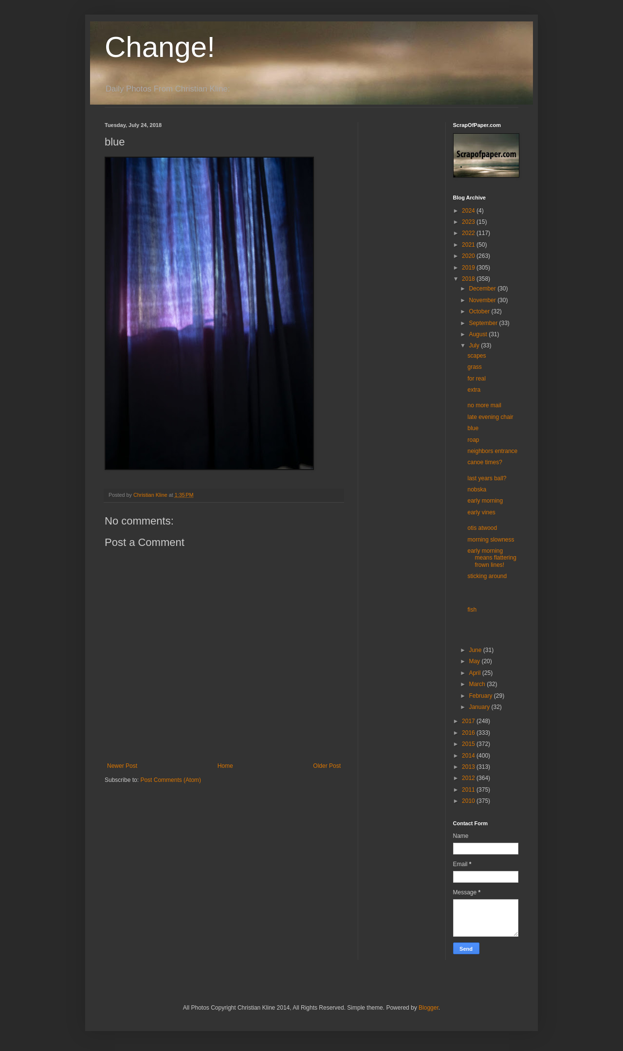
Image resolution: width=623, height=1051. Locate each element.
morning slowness (490, 539)
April (475, 673)
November (483, 300)
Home (225, 765)
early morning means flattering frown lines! (491, 557)
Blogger (429, 1007)
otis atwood (482, 528)
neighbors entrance (492, 451)
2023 (469, 221)
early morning (485, 500)
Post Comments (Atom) (170, 780)
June (476, 650)
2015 (469, 744)
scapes (476, 355)
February (481, 695)
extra (473, 389)
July (475, 345)
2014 (469, 755)
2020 (469, 256)
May (475, 661)
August (479, 334)
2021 (469, 244)
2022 (469, 233)
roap (473, 439)
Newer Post (122, 765)
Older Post (327, 765)
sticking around (487, 576)
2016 (469, 732)
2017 (469, 721)
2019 (469, 267)
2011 (469, 789)
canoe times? (484, 462)
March (478, 684)
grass (474, 366)
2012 (469, 778)
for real (476, 378)
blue (472, 428)
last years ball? (486, 478)
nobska (476, 489)
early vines (481, 512)
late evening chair (490, 417)
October (480, 311)
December (483, 288)
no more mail (484, 405)
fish (471, 609)
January (480, 707)
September (484, 323)
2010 (469, 800)
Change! (160, 47)
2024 (469, 210)
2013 (469, 766)
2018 (469, 278)
